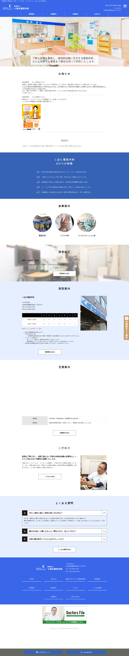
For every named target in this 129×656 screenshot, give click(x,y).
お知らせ (97, 14)
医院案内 (31, 14)
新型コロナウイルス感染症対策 (75, 594)
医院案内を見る (50, 367)
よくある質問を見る (64, 565)
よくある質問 (97, 603)
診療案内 (53, 14)
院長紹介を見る (64, 289)
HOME (32, 594)
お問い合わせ (75, 612)
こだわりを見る (50, 492)
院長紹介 (53, 603)
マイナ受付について (38, 97)
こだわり (75, 603)
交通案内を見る (64, 448)
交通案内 (75, 14)
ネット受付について (38, 82)
